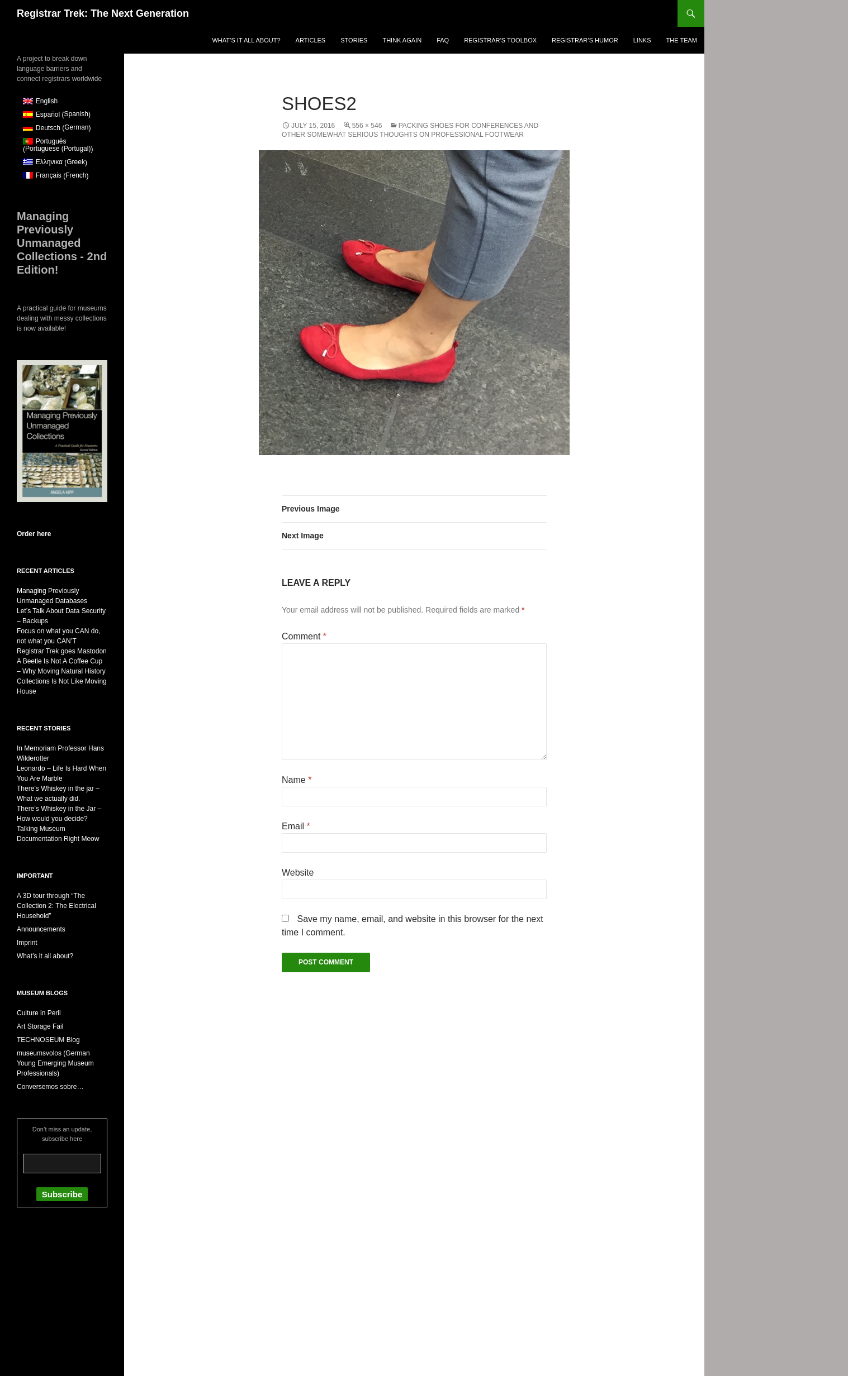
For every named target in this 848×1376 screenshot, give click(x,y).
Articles (311, 40)
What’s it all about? (246, 40)
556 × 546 (367, 126)
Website (298, 872)
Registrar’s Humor (585, 40)
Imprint (27, 943)
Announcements (41, 929)
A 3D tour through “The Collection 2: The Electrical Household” (56, 906)
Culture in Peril (39, 1013)
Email (296, 826)
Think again (401, 40)
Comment (304, 636)
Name (296, 780)
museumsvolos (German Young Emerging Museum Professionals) (55, 1063)
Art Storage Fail (40, 1026)
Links (642, 40)
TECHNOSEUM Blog (48, 1040)
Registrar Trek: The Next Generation (103, 13)
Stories (353, 40)
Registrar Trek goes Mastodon (62, 651)
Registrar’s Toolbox (500, 40)
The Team (681, 40)
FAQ (443, 40)
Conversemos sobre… (50, 1087)
